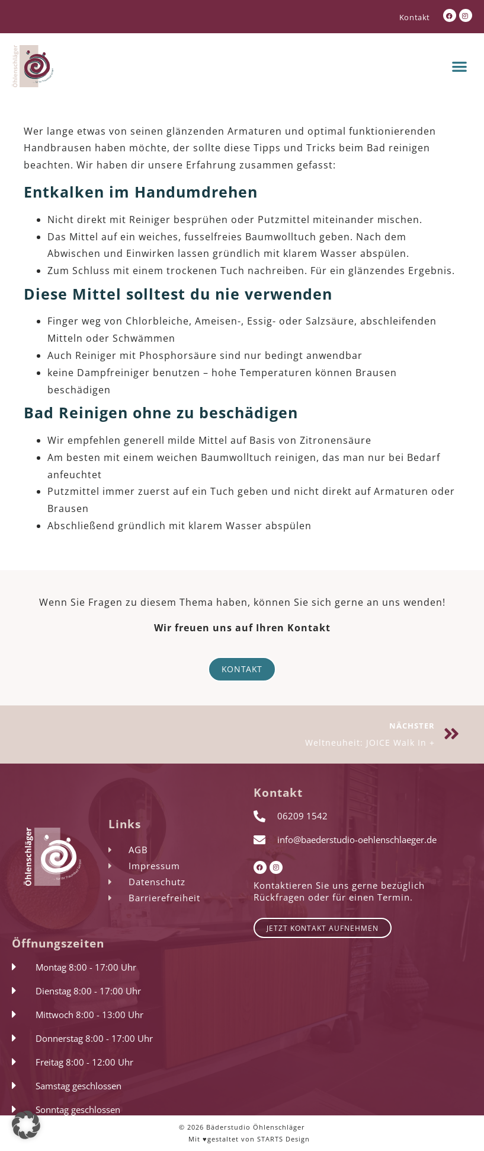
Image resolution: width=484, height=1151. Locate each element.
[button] (459, 66)
